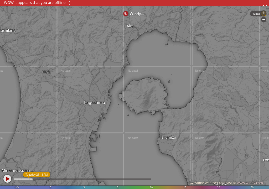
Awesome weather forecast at (225, 182)
